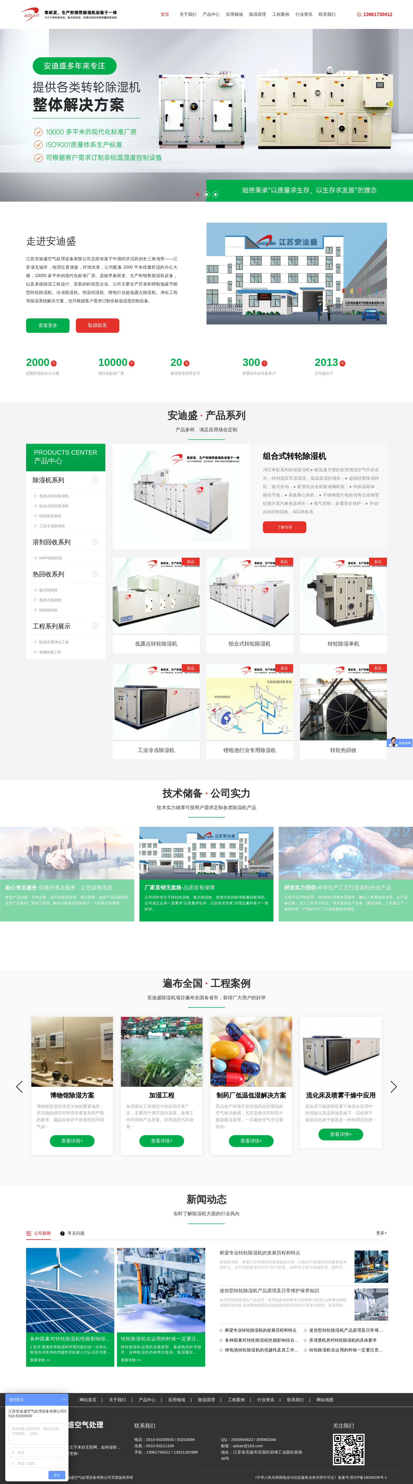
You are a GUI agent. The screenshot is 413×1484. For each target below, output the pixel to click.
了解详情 (284, 898)
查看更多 (47, 325)
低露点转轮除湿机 (54, 866)
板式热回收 (48, 960)
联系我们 (327, 14)
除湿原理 (257, 14)
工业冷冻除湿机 (52, 896)
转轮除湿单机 (50, 886)
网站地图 (325, 1476)
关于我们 (188, 14)
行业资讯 (304, 14)
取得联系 (97, 325)
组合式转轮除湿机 (54, 876)
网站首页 (88, 1476)
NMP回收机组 (50, 928)
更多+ (381, 1435)
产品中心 (211, 14)
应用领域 (234, 14)
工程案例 (280, 14)
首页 (165, 14)
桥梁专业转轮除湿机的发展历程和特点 (260, 1455)
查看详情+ (72, 1353)
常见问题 (76, 1436)
